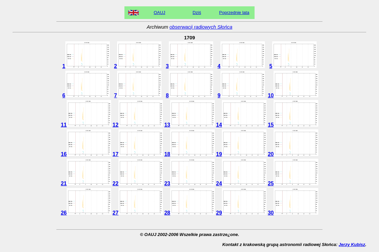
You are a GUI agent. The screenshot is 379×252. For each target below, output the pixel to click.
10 (293, 95)
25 (293, 183)
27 (137, 213)
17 (137, 154)
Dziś (197, 12)
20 (293, 154)
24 (241, 183)
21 (86, 183)
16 (86, 154)
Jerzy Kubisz (352, 244)
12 (137, 125)
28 (189, 213)
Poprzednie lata (234, 12)
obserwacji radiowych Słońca (200, 27)
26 (86, 213)
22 (137, 183)
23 (189, 183)
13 (189, 125)
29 (241, 213)
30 (293, 213)
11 (86, 125)
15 (293, 125)
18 (189, 154)
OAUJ (159, 12)
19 (241, 154)
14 (241, 125)
